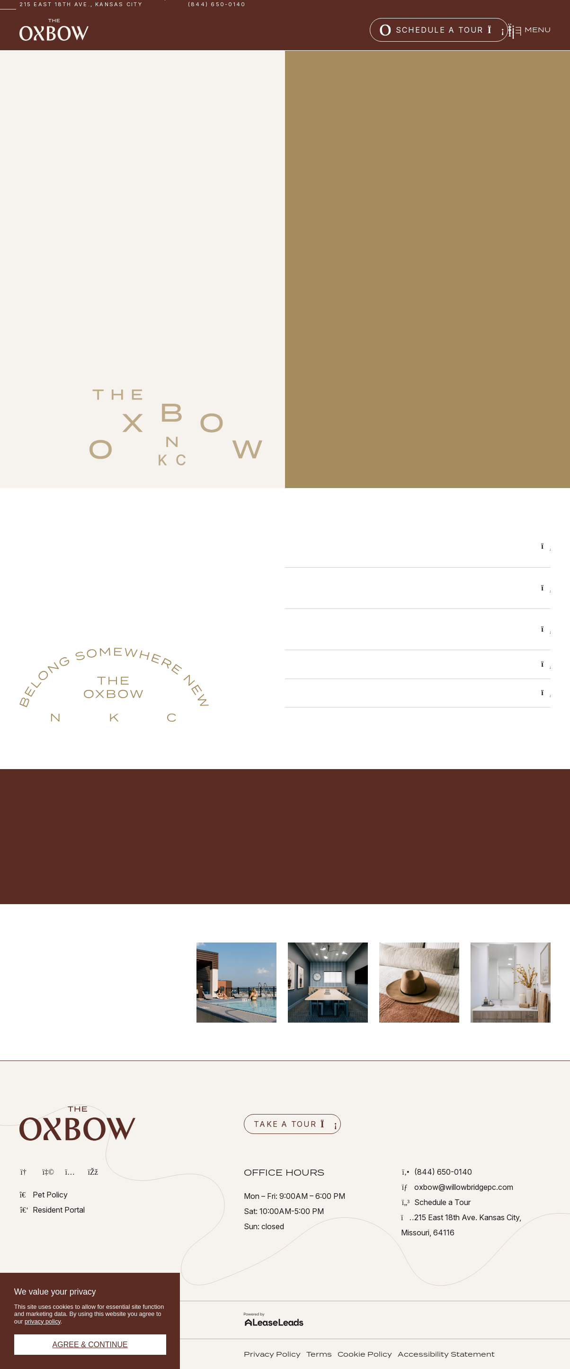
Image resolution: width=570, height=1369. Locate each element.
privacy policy (43, 1321)
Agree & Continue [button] (90, 1345)
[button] (379, 30)
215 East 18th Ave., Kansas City (80, 4)
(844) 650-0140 (217, 4)
